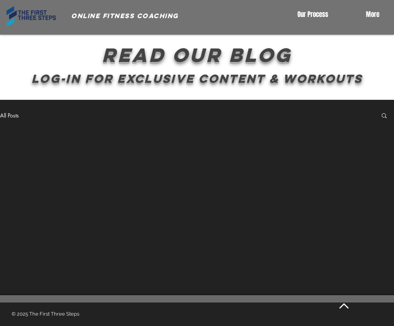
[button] (384, 116)
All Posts (9, 115)
